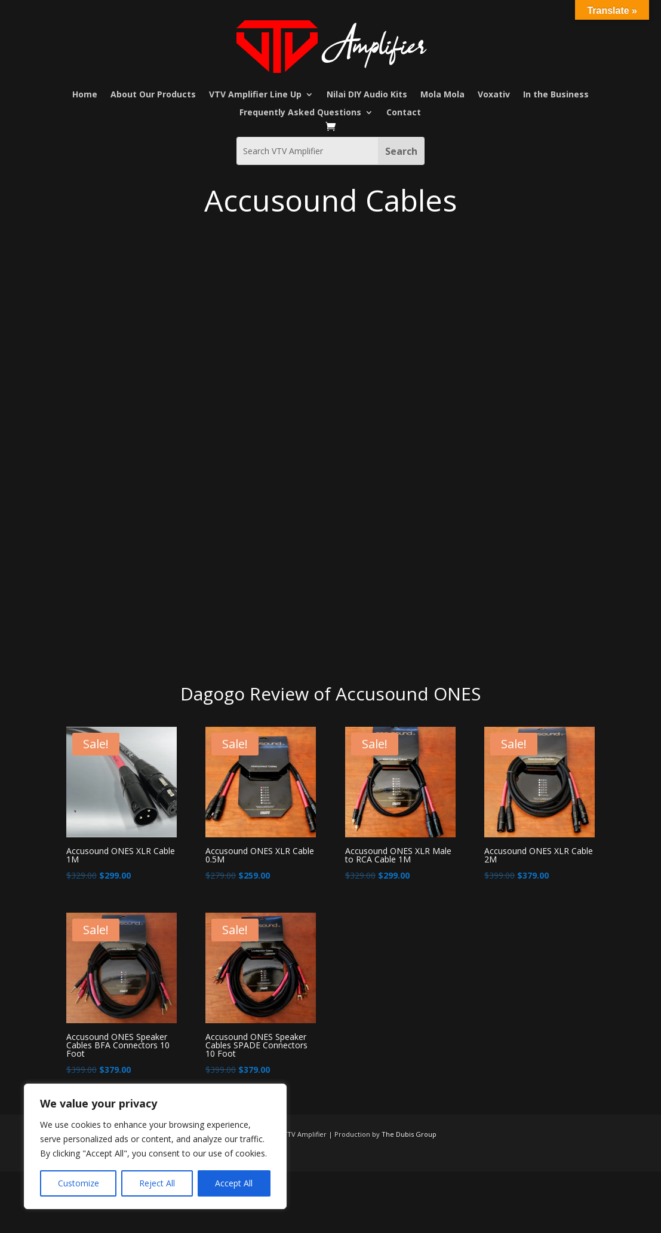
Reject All (157, 1183)
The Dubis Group (409, 1134)
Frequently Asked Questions (300, 113)
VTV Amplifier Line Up (255, 95)
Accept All (234, 1183)
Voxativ (494, 95)
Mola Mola (442, 95)
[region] (155, 1146)
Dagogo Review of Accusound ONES (330, 693)
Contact (403, 113)
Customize (78, 1183)
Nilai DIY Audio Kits (367, 95)
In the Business (556, 95)
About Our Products (153, 95)
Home (84, 95)
